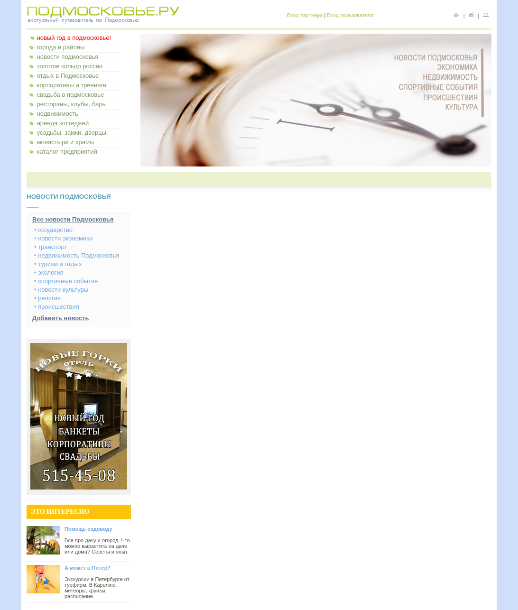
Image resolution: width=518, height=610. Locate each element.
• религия (47, 298)
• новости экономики (63, 238)
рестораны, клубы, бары (72, 104)
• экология (49, 272)
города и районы (61, 47)
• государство (53, 229)
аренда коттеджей (63, 123)
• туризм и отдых (58, 264)
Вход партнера (305, 15)
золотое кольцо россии (70, 66)
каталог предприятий (67, 151)
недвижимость (57, 113)
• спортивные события (66, 281)
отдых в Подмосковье (68, 75)
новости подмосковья (68, 56)
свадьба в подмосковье (70, 94)
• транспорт (50, 246)
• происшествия (56, 306)
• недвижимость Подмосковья (76, 255)
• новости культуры (61, 289)
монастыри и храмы (65, 142)
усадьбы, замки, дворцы (71, 132)
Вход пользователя (350, 15)
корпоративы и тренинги (72, 85)
